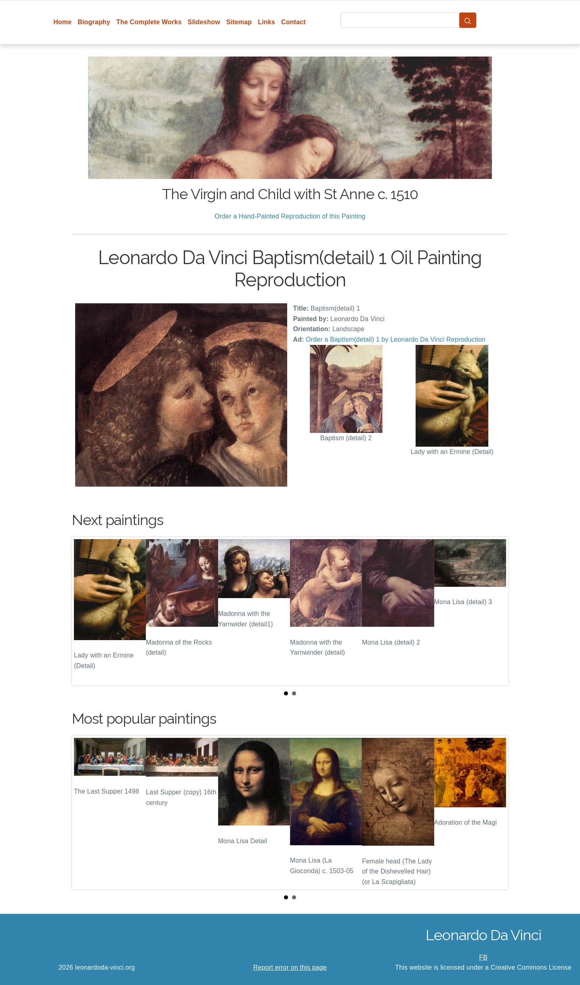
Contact (293, 22)
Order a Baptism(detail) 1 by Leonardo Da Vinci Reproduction (395, 339)
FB (483, 957)
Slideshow (204, 22)
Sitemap (239, 22)
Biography (94, 22)
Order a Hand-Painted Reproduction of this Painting (290, 216)
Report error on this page (290, 967)
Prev (84, 611)
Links (266, 22)
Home (62, 22)
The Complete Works (149, 22)
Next (495, 611)
